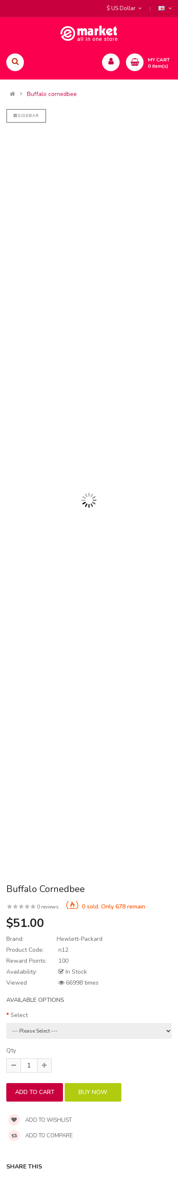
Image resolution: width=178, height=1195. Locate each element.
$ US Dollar (124, 8)
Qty (11, 1050)
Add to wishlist (40, 1120)
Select (19, 1015)
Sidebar (26, 116)
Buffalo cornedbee (52, 94)
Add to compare (40, 1135)
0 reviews (48, 906)
